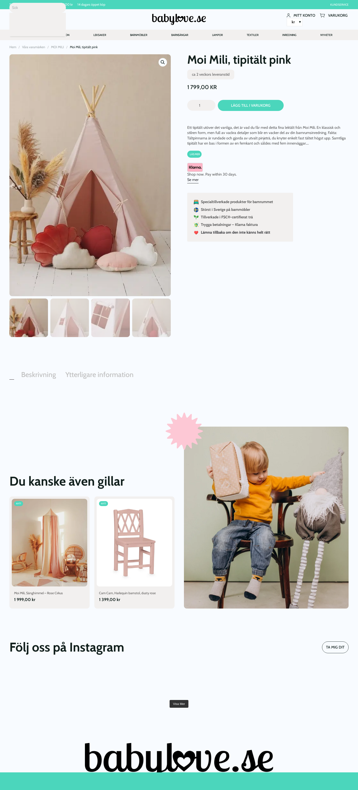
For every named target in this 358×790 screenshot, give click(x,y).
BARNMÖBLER (138, 35)
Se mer (193, 179)
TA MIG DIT (335, 647)
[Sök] (37, 8)
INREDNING (289, 35)
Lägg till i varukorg (250, 105)
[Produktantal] (201, 105)
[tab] (11, 378)
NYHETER (326, 35)
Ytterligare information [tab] (99, 374)
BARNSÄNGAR (179, 35)
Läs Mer (195, 154)
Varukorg (334, 15)
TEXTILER (253, 35)
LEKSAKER (99, 35)
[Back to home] (179, 19)
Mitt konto (301, 15)
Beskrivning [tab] (38, 374)
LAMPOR (217, 35)
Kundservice (339, 4)
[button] (163, 62)
